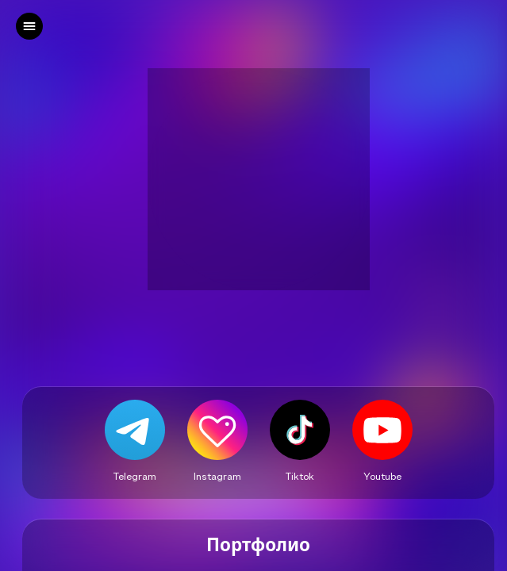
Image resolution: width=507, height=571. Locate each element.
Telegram (134, 475)
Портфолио (258, 545)
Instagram (217, 475)
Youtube (382, 475)
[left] (29, 26)
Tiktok (300, 475)
